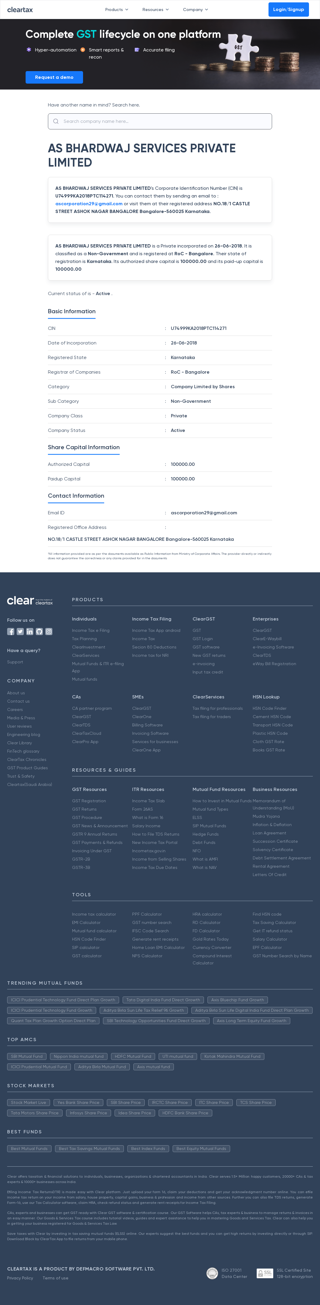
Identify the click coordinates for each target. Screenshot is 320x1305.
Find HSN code (267, 914)
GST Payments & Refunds (97, 842)
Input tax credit (208, 672)
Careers (15, 709)
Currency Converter (212, 947)
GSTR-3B (81, 867)
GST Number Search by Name (282, 955)
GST (197, 630)
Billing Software (147, 725)
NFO (197, 850)
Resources (157, 9)
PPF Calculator (147, 914)
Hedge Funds (206, 834)
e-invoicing (204, 663)
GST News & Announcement (100, 825)
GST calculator (87, 955)
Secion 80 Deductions (154, 647)
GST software (206, 647)
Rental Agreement (271, 866)
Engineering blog (23, 734)
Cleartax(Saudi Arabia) (29, 784)
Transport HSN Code (273, 725)
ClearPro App (85, 741)
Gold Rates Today (211, 939)
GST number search (151, 922)
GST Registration (89, 800)
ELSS (197, 817)
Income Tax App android (156, 630)
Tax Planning (84, 638)
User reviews (19, 726)
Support (15, 661)
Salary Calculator (270, 939)
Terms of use (55, 1278)
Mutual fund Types (210, 809)
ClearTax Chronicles (26, 759)
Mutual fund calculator (94, 930)
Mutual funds (84, 679)
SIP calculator (85, 947)
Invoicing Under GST (92, 850)
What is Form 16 (147, 817)
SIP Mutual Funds (209, 825)
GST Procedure (87, 817)
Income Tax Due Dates (154, 867)
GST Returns (84, 809)
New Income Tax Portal (154, 842)
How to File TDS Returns (155, 834)
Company (196, 9)
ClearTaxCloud (86, 733)
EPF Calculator (267, 947)
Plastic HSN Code (270, 733)
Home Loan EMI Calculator (158, 947)
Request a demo (54, 77)
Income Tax (143, 638)
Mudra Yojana (266, 816)
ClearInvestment (88, 647)
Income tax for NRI (150, 655)
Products (118, 9)
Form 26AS (142, 809)
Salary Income (146, 825)
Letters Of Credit (270, 874)
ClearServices (85, 655)
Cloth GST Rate (268, 741)
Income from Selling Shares (159, 859)
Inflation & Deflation (272, 824)
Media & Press (21, 717)
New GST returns (209, 655)
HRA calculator (207, 914)
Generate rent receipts (155, 939)
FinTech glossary (23, 751)
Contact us (18, 701)
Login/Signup (288, 9)
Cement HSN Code (272, 716)
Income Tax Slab (148, 800)
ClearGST (262, 630)
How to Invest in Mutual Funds (222, 800)
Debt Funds (204, 842)
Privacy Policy (20, 1278)
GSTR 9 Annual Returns (94, 834)
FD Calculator (206, 930)
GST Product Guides (27, 767)
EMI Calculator (86, 922)
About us (16, 692)
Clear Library (19, 742)
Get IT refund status (273, 930)
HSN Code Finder (269, 708)
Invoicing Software (150, 733)
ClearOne (142, 716)
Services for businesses (155, 741)
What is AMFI (205, 859)
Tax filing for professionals (218, 708)
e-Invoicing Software (273, 647)
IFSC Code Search (150, 930)
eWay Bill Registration (274, 663)
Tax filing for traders (212, 716)
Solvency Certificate (273, 849)
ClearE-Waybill (267, 638)
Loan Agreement (269, 833)
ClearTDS (262, 655)
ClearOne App (146, 750)
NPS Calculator (147, 955)
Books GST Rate (269, 750)
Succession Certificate (275, 841)
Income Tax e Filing (91, 630)
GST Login (203, 638)
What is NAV (205, 867)
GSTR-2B (81, 859)
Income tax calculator (94, 914)
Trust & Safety (21, 776)
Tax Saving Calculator (274, 922)
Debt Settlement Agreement (282, 858)
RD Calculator (206, 922)
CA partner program (92, 708)
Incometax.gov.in (149, 850)
